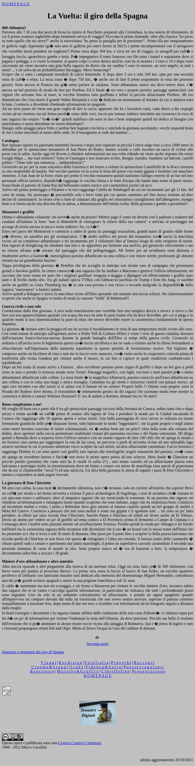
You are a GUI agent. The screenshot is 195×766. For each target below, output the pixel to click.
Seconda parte (97, 642)
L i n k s (76, 667)
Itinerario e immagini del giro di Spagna (33, 652)
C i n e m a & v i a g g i (49, 667)
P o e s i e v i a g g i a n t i (144, 667)
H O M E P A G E (16, 4)
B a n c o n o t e (42, 671)
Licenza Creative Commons (79, 743)
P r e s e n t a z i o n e (148, 671)
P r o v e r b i (121, 663)
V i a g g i (48, 663)
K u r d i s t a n (70, 663)
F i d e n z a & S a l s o (104, 667)
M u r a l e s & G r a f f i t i (78, 671)
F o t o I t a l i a (96, 663)
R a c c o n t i (144, 663)
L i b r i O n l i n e (115, 671)
